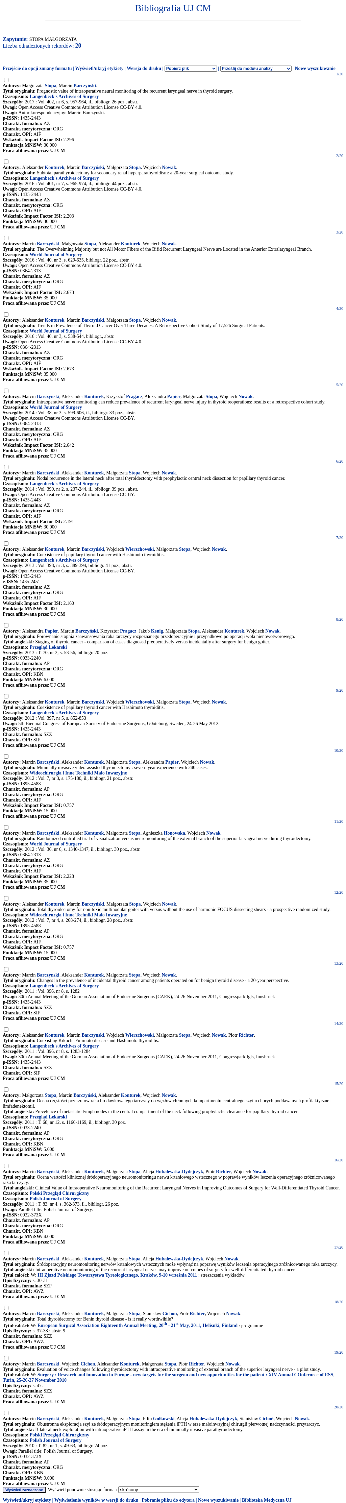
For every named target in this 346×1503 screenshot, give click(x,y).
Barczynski (92, 702)
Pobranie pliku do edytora (168, 1500)
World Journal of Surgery (55, 254)
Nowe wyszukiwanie (315, 68)
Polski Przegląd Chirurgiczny (60, 1193)
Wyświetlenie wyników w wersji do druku (96, 1500)
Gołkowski (164, 1418)
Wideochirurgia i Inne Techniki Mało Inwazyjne (78, 772)
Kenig (157, 631)
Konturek (54, 167)
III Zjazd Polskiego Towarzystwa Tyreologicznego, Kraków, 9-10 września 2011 (117, 1275)
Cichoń (266, 1418)
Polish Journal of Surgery (56, 1198)
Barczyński (85, 85)
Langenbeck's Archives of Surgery (64, 96)
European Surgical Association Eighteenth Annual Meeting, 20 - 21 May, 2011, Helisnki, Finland (138, 1325)
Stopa (50, 85)
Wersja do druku (144, 68)
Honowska (174, 833)
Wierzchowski (139, 549)
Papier (174, 396)
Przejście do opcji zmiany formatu (37, 68)
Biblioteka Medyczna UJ (267, 1500)
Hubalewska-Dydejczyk (179, 1171)
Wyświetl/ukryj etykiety (99, 68)
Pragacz (134, 396)
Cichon (170, 1313)
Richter (246, 1035)
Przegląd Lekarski (48, 647)
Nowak (169, 167)
